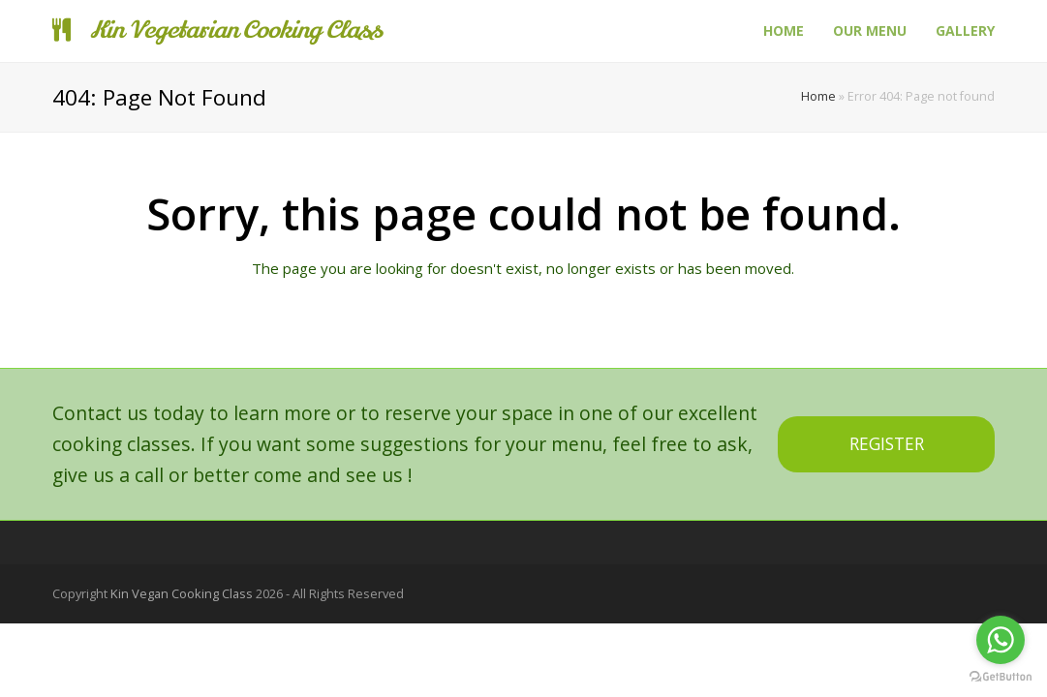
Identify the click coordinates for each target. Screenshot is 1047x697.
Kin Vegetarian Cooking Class (217, 30)
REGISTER (886, 444)
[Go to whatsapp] (1000, 640)
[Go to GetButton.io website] (1001, 677)
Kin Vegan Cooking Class (181, 593)
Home (818, 96)
